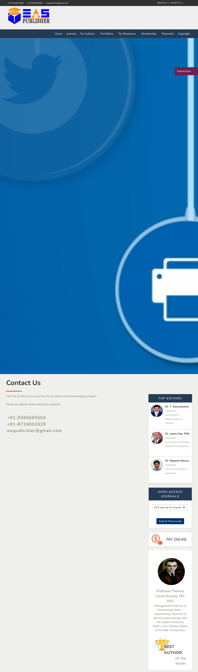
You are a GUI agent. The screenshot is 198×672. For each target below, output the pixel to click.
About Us (161, 2)
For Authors (88, 34)
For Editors (107, 34)
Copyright (184, 34)
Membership (149, 34)
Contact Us (175, 2)
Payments (168, 34)
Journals (71, 34)
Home (58, 34)
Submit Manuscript (170, 521)
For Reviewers (128, 34)
